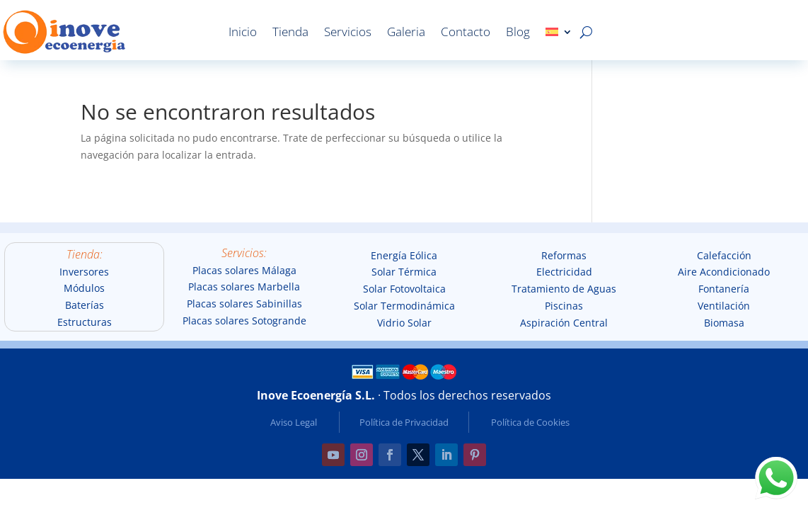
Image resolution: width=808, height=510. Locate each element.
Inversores (84, 271)
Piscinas (564, 305)
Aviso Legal (293, 422)
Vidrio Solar (404, 322)
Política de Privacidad (404, 422)
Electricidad (564, 271)
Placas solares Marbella (244, 286)
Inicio (243, 31)
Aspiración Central (564, 322)
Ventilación (724, 305)
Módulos (84, 288)
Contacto (465, 31)
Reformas (564, 255)
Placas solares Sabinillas (244, 303)
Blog (518, 31)
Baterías (84, 305)
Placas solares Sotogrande (244, 320)
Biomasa (724, 322)
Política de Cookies (530, 422)
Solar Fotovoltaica (404, 288)
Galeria (406, 31)
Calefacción (724, 255)
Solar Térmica (404, 271)
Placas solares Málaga (244, 270)
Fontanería (723, 288)
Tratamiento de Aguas (564, 288)
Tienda (290, 31)
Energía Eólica (404, 255)
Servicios (347, 31)
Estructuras (84, 322)
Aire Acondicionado (724, 271)
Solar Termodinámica (404, 305)
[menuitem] (559, 32)
